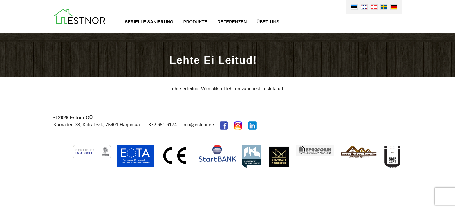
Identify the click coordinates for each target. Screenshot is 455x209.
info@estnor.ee (198, 124)
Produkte (195, 21)
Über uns (268, 21)
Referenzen (232, 21)
